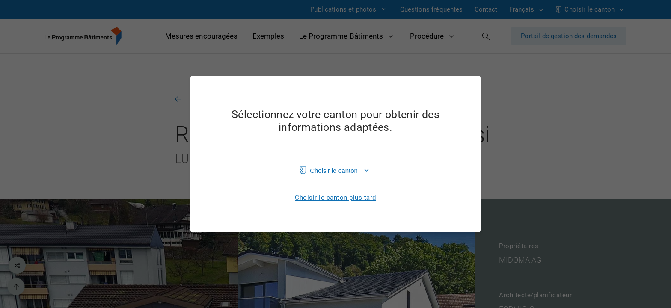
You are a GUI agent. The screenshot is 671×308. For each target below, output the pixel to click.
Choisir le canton (334, 170)
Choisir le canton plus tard (335, 198)
